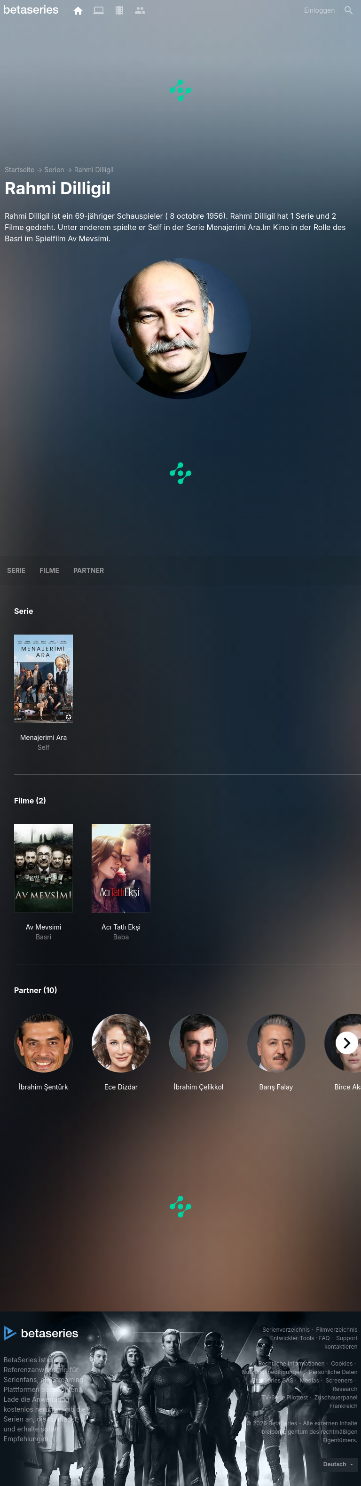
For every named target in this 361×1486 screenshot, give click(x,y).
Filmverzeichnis (337, 1329)
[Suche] (349, 10)
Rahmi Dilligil (94, 170)
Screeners (339, 1380)
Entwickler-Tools (292, 1338)
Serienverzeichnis (286, 1329)
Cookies (342, 1363)
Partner (88, 570)
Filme (49, 570)
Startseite (19, 170)
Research (345, 1388)
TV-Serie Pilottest (284, 1397)
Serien (54, 170)
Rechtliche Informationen (291, 1363)
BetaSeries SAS (272, 1380)
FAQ (324, 1338)
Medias (309, 1380)
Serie (16, 570)
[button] (43, 1058)
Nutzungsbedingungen (272, 1371)
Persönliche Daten (333, 1371)
